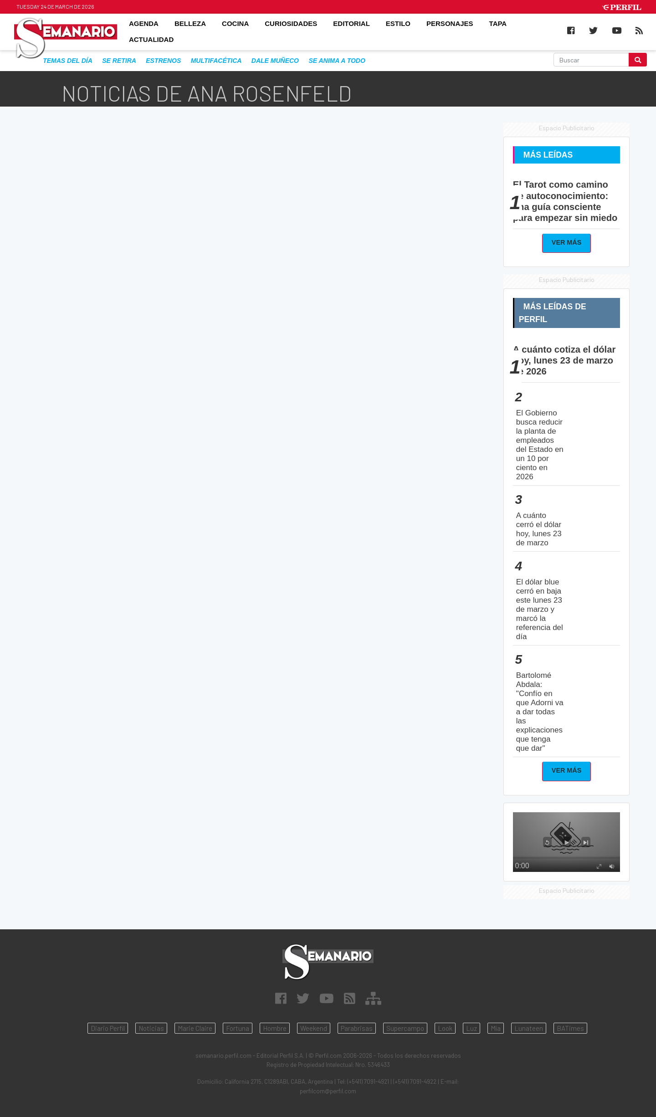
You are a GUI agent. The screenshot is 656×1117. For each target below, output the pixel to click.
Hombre (275, 1028)
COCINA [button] (235, 23)
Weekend (313, 1028)
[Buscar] (591, 60)
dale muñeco (275, 60)
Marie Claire (195, 1028)
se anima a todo (336, 60)
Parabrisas (357, 1028)
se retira (119, 60)
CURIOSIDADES (291, 23)
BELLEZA (190, 23)
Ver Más (567, 242)
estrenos (163, 60)
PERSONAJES (449, 23)
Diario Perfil (108, 1028)
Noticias (151, 1028)
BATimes (570, 1028)
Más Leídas (548, 154)
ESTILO (398, 23)
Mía (496, 1028)
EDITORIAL (351, 23)
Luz (471, 1028)
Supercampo (405, 1028)
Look (445, 1028)
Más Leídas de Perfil (552, 313)
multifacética (216, 60)
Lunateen (528, 1028)
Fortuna (237, 1028)
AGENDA (144, 23)
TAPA (498, 23)
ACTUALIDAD (151, 40)
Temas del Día (67, 60)
